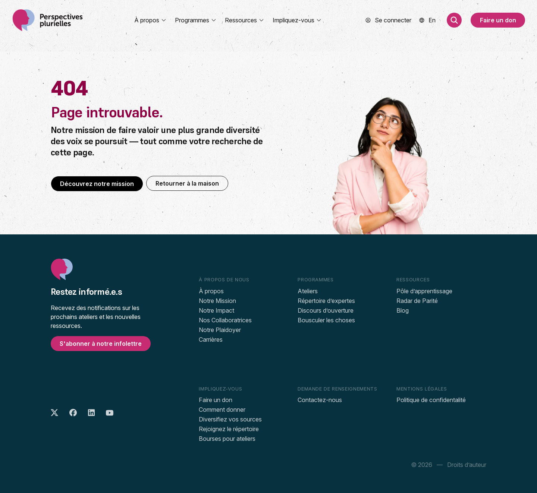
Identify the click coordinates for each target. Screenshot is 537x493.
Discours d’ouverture (326, 310)
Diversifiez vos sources (230, 419)
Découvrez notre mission (97, 183)
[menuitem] (432, 20)
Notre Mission (217, 300)
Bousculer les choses (326, 320)
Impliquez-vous (297, 20)
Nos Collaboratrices (225, 320)
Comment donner (222, 409)
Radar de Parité (417, 300)
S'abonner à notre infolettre (101, 343)
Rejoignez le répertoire (229, 429)
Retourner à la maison (187, 183)
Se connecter (393, 20)
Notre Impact (216, 310)
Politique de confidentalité (431, 400)
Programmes (196, 20)
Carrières (211, 339)
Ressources (244, 20)
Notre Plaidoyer (220, 330)
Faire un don (498, 20)
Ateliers (308, 291)
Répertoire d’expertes (326, 300)
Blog (402, 310)
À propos (150, 20)
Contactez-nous (320, 400)
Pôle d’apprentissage (424, 291)
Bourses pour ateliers (227, 438)
